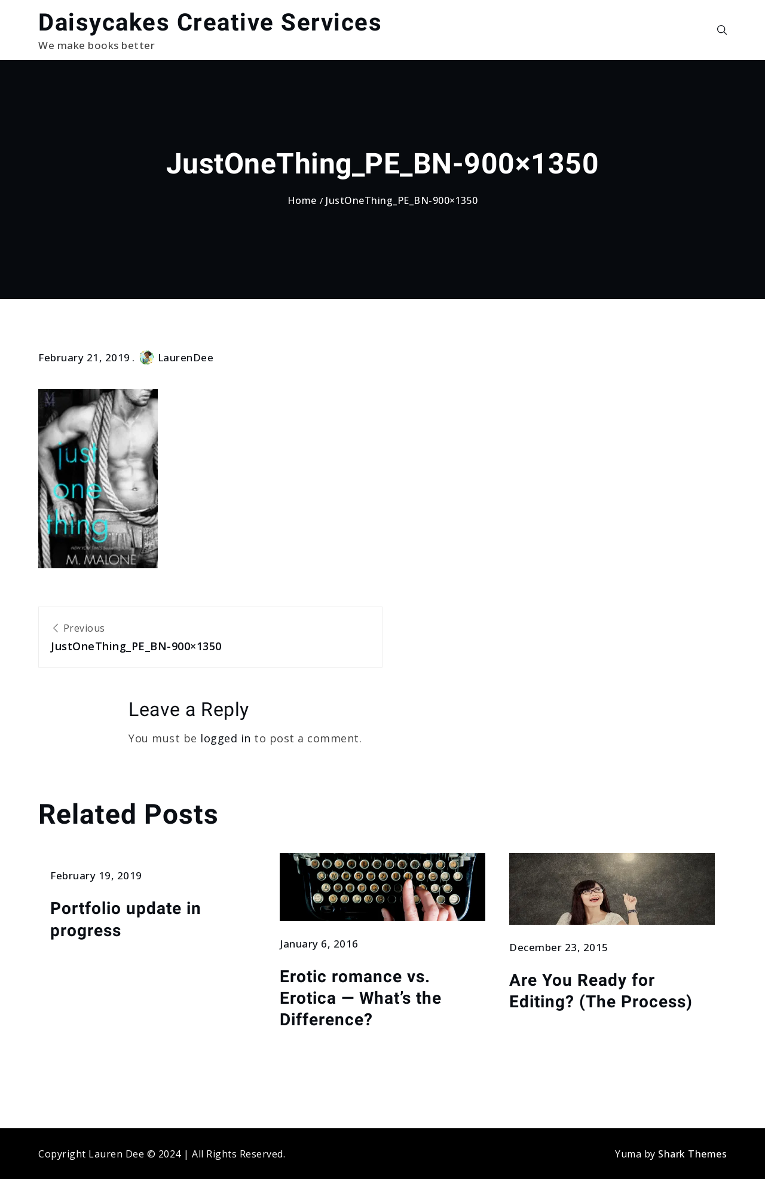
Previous (210, 638)
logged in (225, 738)
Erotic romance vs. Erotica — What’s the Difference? (361, 998)
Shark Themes (692, 1153)
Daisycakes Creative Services (210, 22)
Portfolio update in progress (125, 919)
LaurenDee (176, 357)
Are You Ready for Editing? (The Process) (601, 991)
